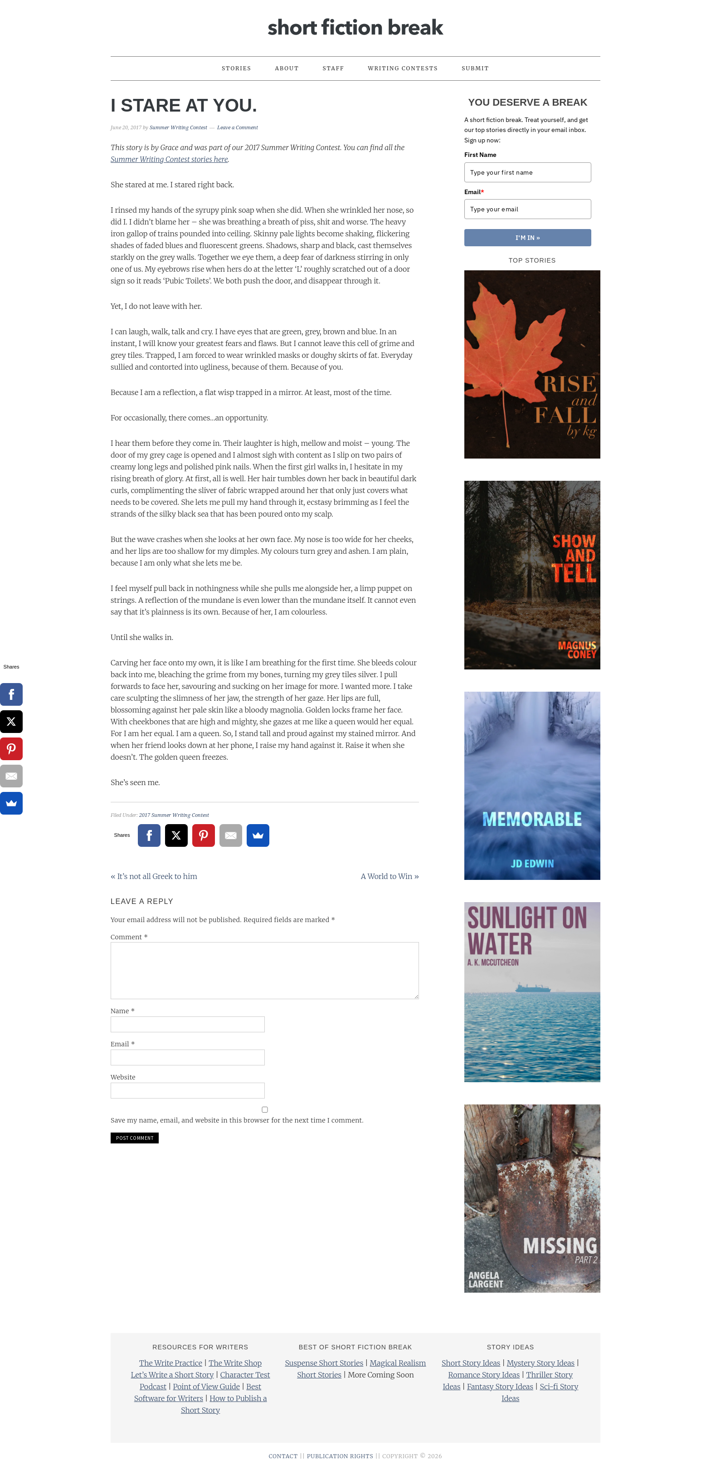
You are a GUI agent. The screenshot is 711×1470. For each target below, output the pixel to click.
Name (123, 1011)
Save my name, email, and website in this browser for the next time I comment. (237, 1120)
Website (123, 1077)
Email (123, 1044)
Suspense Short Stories (324, 1362)
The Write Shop (235, 1362)
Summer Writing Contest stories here (169, 159)
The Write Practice (170, 1362)
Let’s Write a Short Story (172, 1374)
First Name (480, 155)
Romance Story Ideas (484, 1374)
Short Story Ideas (471, 1362)
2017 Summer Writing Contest (174, 815)
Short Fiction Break (355, 24)
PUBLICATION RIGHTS (340, 1456)
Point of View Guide (206, 1386)
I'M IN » (528, 238)
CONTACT (283, 1456)
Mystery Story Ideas (541, 1362)
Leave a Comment (237, 128)
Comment (129, 937)
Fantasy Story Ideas (500, 1386)
